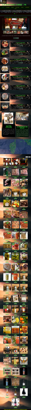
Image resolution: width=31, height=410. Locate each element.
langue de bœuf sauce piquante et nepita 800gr (7, 229)
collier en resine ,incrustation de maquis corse (7, 176)
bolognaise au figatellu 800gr (7, 239)
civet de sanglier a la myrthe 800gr (24, 207)
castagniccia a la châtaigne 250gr (7, 354)
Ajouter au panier (7, 167)
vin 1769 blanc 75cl (15, 396)
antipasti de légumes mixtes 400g (7, 260)
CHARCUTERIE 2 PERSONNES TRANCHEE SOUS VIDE (23, 176)
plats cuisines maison (18, 10)
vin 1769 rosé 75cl (7, 396)
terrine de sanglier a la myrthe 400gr (15, 197)
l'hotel (15, 8)
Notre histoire (17, 7)
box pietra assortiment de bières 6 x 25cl (7, 375)
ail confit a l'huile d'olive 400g (23, 250)
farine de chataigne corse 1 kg (15, 302)
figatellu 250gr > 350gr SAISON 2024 (7, 197)
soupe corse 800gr (15, 207)
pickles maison (12, 10)
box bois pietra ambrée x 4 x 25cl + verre (15, 375)
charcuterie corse (8, 10)
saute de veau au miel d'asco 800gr (7, 218)
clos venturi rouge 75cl (23, 396)
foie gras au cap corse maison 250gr (7, 207)
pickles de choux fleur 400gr (24, 239)
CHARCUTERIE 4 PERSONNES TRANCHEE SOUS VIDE (15, 176)
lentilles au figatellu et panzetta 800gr (23, 218)
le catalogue (8, 7)
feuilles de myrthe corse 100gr (7, 302)
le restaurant (27, 7)
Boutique (12, 7)
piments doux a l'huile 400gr (15, 250)
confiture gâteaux (23, 10)
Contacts (22, 7)
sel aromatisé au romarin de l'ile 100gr (15, 292)
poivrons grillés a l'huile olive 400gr (15, 239)
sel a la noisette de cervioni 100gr (24, 281)
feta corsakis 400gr (24, 260)
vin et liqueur (27, 10)
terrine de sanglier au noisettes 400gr (23, 197)
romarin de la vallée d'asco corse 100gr (24, 292)
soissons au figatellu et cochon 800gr (15, 229)
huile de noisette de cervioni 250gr (15, 313)
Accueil (3, 7)
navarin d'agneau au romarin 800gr (15, 218)
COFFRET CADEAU (3, 10)
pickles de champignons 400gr (7, 250)
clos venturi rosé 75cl (15, 406)
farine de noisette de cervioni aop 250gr (23, 302)
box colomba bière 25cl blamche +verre (24, 365)
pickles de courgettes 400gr (15, 260)
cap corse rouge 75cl (23, 375)
